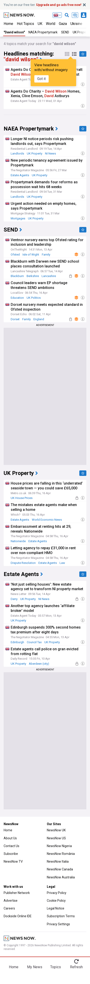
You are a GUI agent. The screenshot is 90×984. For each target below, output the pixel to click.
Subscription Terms (61, 916)
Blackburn (17, 276)
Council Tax (34, 642)
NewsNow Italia (58, 861)
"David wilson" (14, 32)
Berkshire (33, 276)
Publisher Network (17, 893)
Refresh (76, 967)
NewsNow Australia (61, 877)
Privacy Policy (56, 893)
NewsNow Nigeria (59, 846)
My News (34, 967)
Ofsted (15, 254)
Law (62, 563)
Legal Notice (55, 908)
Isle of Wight (30, 254)
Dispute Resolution (23, 563)
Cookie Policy (56, 900)
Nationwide (18, 541)
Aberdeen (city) (39, 663)
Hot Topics (25, 23)
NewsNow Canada (60, 869)
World (50, 23)
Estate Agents (20, 175)
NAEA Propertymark (43, 32)
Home (8, 23)
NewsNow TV (13, 861)
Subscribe (11, 854)
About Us (10, 838)
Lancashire (49, 276)
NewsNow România (61, 854)
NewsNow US (56, 838)
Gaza (63, 23)
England (38, 319)
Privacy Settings (58, 924)
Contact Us (11, 846)
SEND (65, 32)
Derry (14, 599)
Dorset (15, 319)
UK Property (34, 153)
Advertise (11, 900)
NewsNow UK (56, 830)
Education (17, 297)
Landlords (17, 153)
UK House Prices (21, 498)
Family (46, 254)
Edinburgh (17, 642)
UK (40, 23)
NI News (50, 153)
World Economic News (47, 519)
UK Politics (34, 297)
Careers (9, 908)
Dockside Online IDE (18, 916)
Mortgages (18, 218)
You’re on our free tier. (42, 5)
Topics (55, 967)
